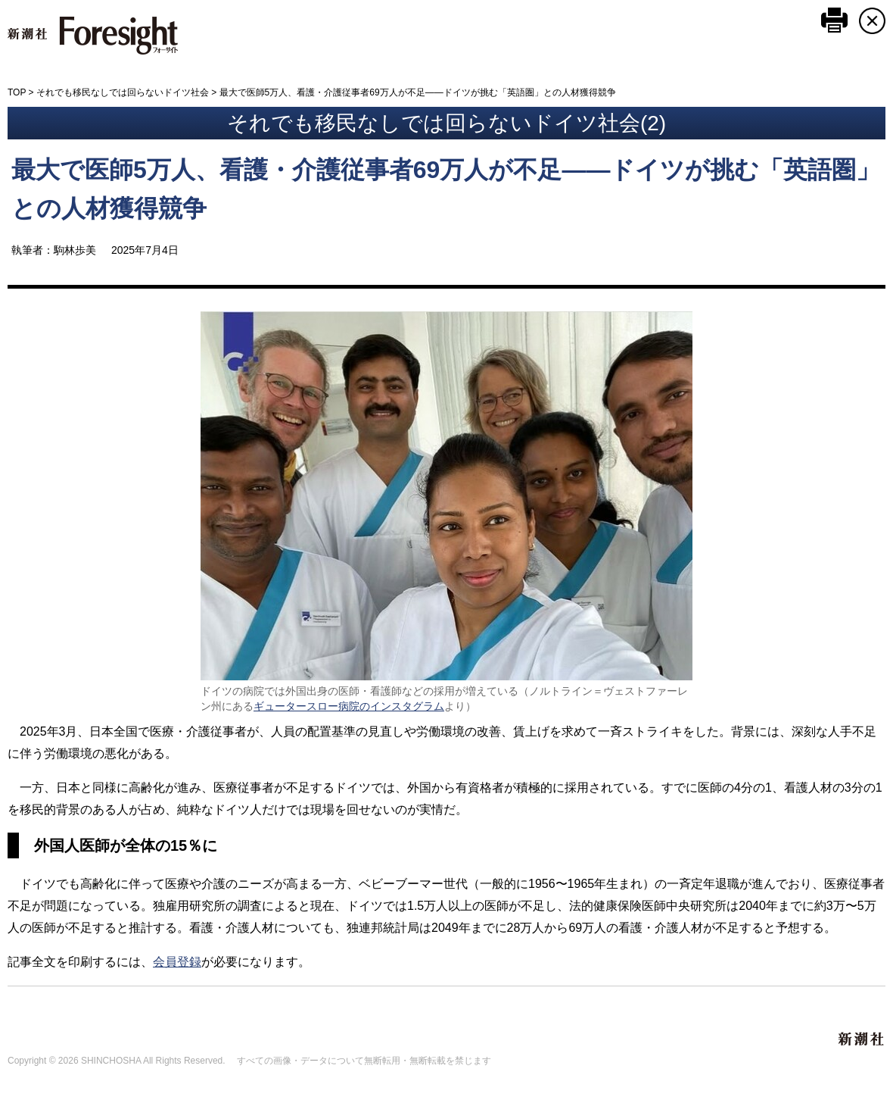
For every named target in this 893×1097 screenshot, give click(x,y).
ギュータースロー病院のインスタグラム (349, 706)
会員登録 (177, 961)
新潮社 (862, 1039)
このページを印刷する (834, 20)
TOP (17, 92)
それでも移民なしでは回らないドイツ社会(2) (446, 123)
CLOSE (872, 21)
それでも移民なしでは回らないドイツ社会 (122, 92)
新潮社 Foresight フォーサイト (93, 36)
